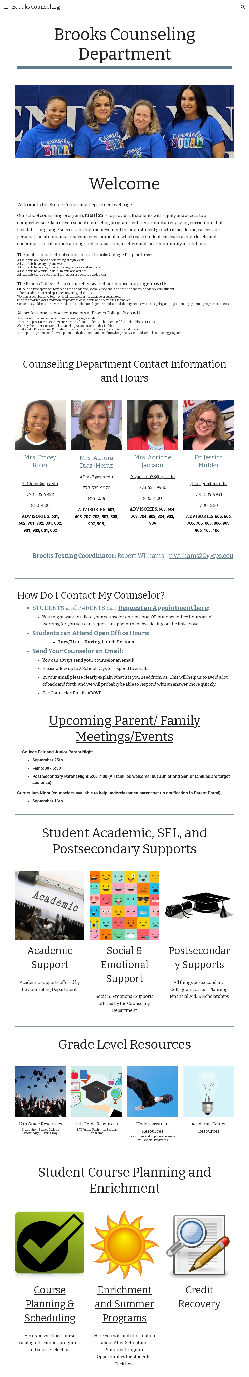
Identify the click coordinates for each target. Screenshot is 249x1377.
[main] (124, 47)
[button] (6, 7)
